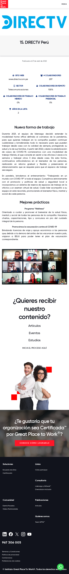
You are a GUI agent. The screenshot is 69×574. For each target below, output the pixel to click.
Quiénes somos (42, 516)
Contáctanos (7, 558)
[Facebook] (10, 534)
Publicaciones (41, 500)
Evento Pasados (9, 506)
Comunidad (8, 500)
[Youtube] (29, 534)
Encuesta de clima (9, 470)
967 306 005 (11, 542)
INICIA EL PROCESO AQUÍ (34, 348)
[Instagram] (23, 534)
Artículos (38, 506)
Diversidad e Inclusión (43, 489)
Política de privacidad (10, 555)
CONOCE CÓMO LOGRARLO (34, 443)
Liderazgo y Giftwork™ (43, 486)
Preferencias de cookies (11, 561)
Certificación (7, 473)
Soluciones (8, 464)
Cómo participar (41, 470)
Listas (37, 464)
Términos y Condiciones (11, 552)
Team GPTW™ (40, 522)
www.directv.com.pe (18, 79)
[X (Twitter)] (16, 534)
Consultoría (40, 480)
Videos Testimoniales (10, 509)
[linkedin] (4, 534)
